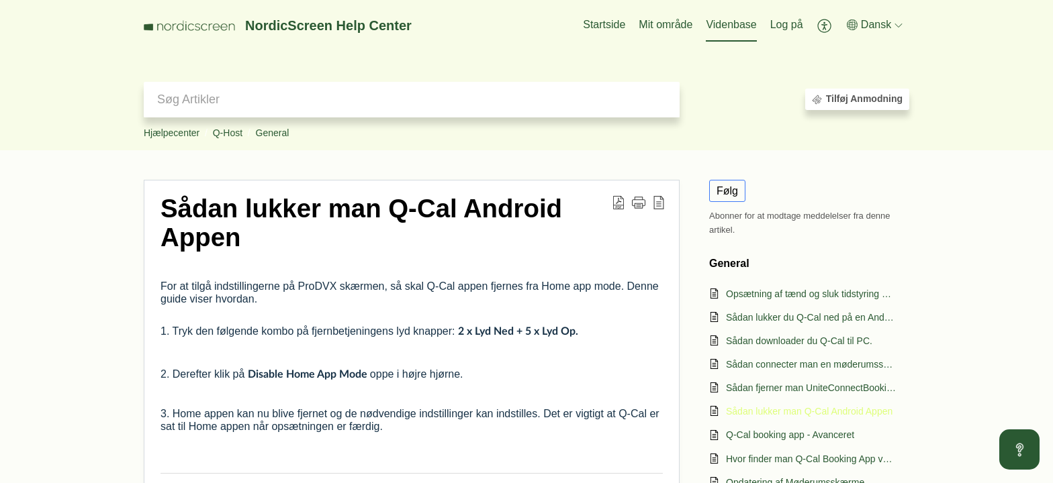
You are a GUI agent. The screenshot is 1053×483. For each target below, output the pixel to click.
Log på (786, 24)
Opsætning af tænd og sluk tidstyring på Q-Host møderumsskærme (811, 293)
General (272, 132)
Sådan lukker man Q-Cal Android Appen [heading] (361, 223)
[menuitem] (787, 25)
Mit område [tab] (665, 24)
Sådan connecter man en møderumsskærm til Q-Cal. (811, 364)
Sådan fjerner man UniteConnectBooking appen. (811, 387)
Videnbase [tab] (731, 24)
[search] (412, 99)
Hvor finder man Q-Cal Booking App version (811, 458)
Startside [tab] (604, 24)
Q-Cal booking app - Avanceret (790, 434)
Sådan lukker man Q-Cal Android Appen (809, 411)
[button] (825, 25)
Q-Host (227, 132)
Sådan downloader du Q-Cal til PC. (799, 340)
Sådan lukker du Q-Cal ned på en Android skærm (811, 317)
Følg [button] (727, 191)
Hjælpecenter (171, 132)
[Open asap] (1019, 449)
